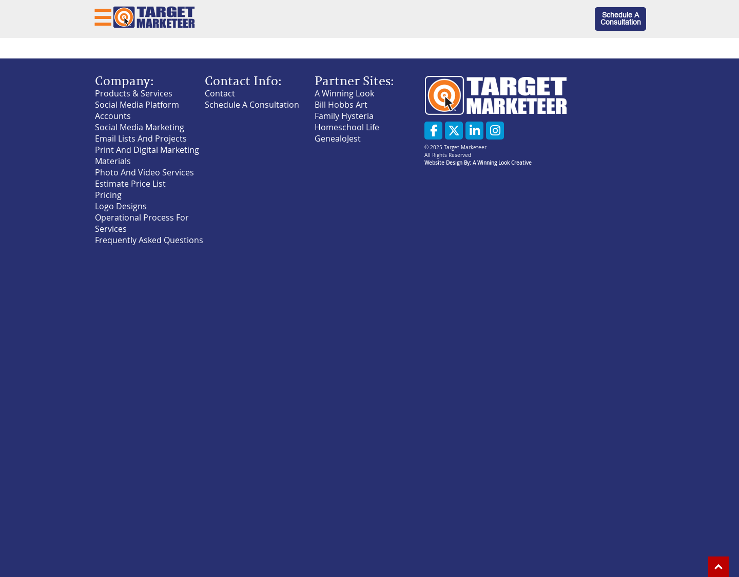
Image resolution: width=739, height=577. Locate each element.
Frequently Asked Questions (149, 240)
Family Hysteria (344, 116)
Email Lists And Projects (141, 138)
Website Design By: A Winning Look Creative (478, 163)
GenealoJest (338, 138)
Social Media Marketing (139, 127)
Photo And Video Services (144, 172)
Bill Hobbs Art (341, 104)
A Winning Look (344, 93)
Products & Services (133, 93)
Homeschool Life (347, 127)
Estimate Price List (130, 183)
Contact (220, 93)
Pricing (108, 195)
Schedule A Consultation (620, 18)
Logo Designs (121, 206)
